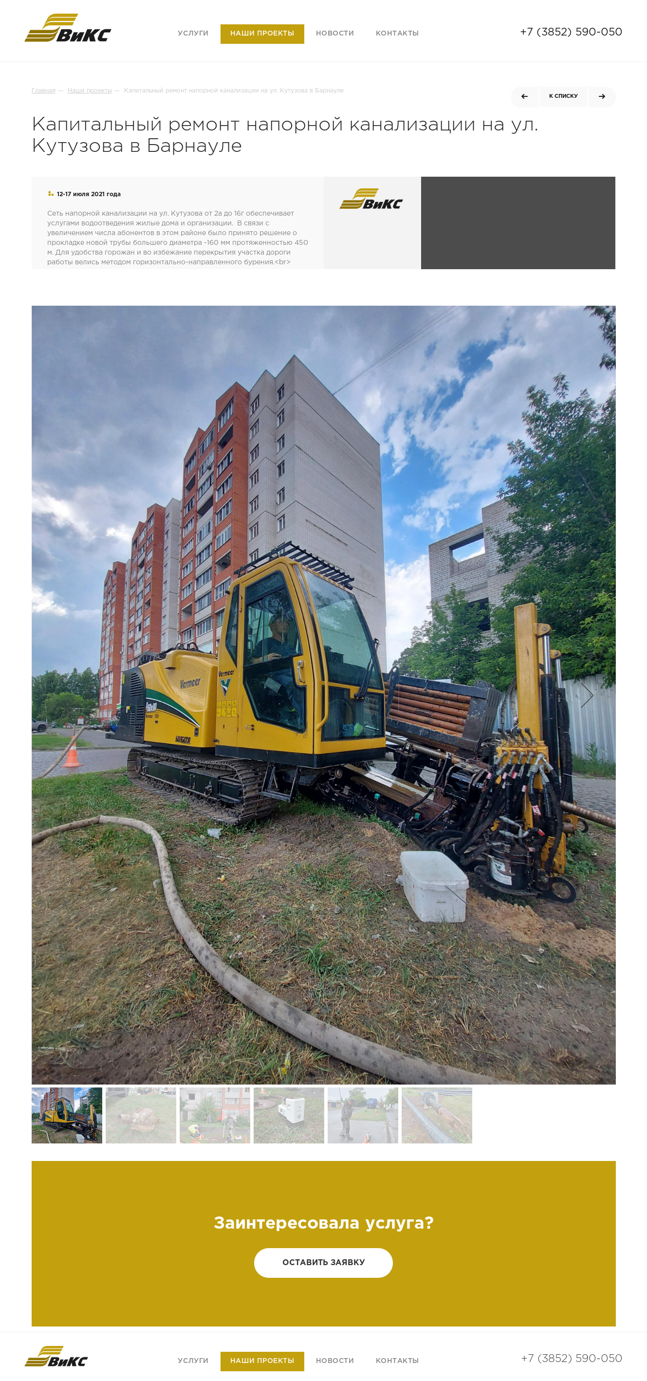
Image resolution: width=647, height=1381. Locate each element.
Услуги (193, 34)
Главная (43, 90)
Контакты (397, 34)
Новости (335, 34)
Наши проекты (262, 34)
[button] (75, 695)
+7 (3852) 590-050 (571, 32)
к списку (563, 96)
